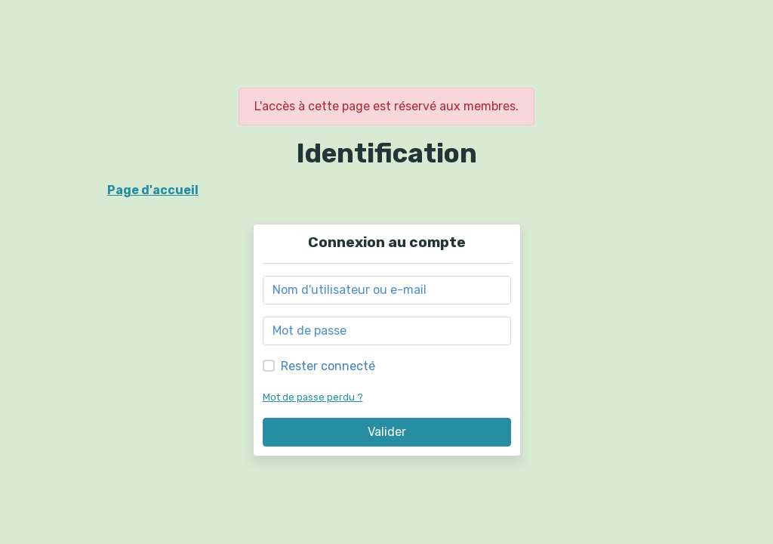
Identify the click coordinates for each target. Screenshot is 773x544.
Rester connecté (328, 366)
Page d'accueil (153, 190)
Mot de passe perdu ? (313, 397)
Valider (387, 432)
